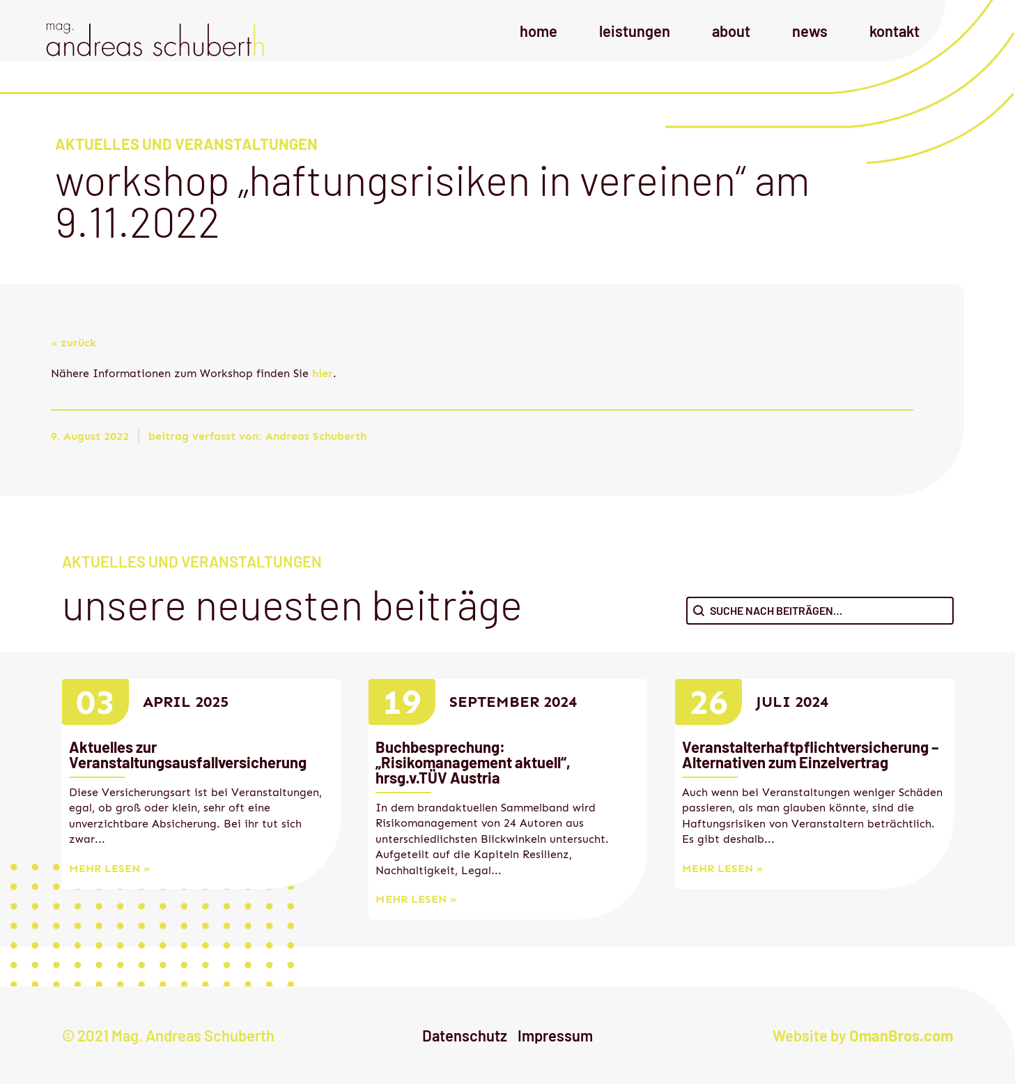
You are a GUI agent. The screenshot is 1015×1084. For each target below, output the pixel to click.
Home (538, 31)
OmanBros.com (901, 1035)
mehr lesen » (109, 868)
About (731, 31)
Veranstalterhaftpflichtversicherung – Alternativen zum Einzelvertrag (810, 754)
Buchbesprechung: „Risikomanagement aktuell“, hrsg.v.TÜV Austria (473, 762)
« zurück (73, 342)
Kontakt (894, 31)
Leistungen (634, 31)
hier (322, 373)
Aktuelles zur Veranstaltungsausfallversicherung (188, 754)
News (810, 31)
